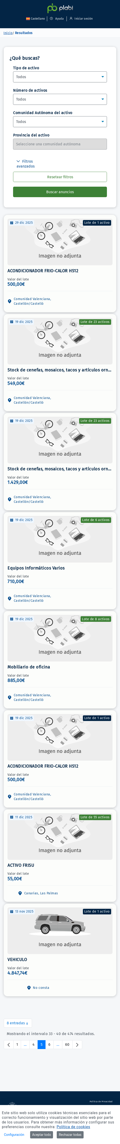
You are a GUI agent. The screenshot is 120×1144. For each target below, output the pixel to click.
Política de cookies (73, 1127)
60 (69, 1045)
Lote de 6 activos (96, 520)
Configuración (14, 1135)
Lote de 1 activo (97, 223)
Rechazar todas (70, 1135)
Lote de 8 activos (96, 619)
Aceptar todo (41, 1135)
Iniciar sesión (80, 18)
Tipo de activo (26, 68)
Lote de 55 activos (95, 817)
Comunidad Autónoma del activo (42, 113)
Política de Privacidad (101, 1101)
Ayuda (57, 18)
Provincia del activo (31, 135)
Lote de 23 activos (95, 322)
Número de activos (30, 90)
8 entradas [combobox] (19, 1024)
